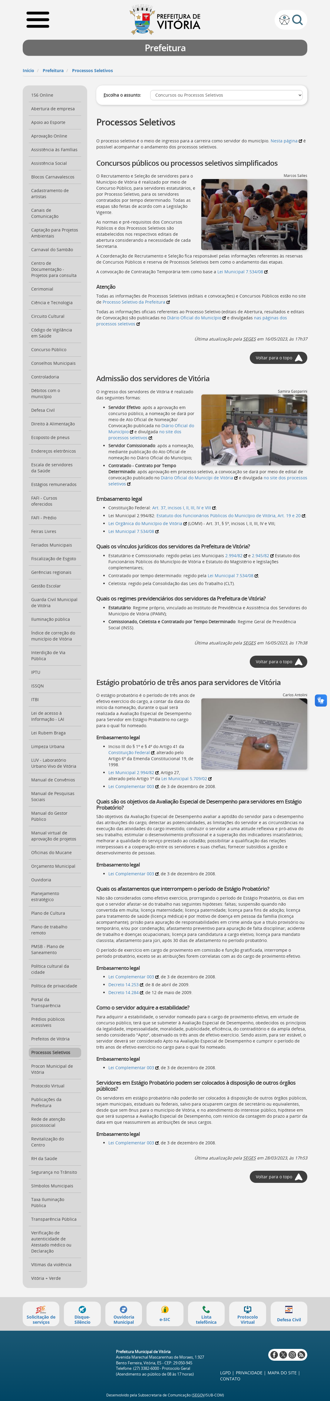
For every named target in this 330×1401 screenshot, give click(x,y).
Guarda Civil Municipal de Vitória (54, 602)
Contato (230, 1379)
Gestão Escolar (46, 586)
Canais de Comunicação (44, 213)
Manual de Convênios (53, 780)
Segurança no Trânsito (54, 1172)
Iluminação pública (50, 619)
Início (28, 70)
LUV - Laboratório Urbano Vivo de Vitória (53, 763)
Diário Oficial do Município (196, 318)
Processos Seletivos (92, 70)
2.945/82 (263, 555)
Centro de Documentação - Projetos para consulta (54, 269)
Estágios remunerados (54, 484)
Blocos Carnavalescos (52, 177)
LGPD (225, 1373)
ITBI (35, 699)
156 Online (42, 95)
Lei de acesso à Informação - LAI (47, 716)
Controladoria (45, 377)
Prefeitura (53, 70)
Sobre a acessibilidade (284, 20)
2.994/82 (236, 555)
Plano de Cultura (48, 913)
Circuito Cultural (47, 316)
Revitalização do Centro (47, 1142)
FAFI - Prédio (43, 518)
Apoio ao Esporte (48, 122)
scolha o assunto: (122, 95)
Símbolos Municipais (52, 1186)
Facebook (274, 1355)
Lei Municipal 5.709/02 (186, 778)
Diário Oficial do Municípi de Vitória (199, 478)
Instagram (292, 1355)
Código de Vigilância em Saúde (51, 333)
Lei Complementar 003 (133, 786)
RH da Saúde (44, 1158)
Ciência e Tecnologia (52, 302)
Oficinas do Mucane (51, 852)
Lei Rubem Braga (48, 733)
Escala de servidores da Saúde (52, 468)
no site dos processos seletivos (144, 435)
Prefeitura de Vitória (165, 20)
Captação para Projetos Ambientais (54, 233)
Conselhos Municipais (53, 363)
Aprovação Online (49, 136)
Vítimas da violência (51, 1264)
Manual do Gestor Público (49, 816)
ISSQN (37, 686)
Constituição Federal (131, 752)
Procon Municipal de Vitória (52, 1069)
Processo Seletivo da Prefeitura (136, 302)
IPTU (35, 672)
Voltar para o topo (274, 358)
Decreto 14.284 (125, 992)
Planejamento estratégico (45, 896)
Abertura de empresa (53, 108)
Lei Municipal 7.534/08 (242, 272)
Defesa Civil (43, 410)
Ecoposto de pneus (50, 437)
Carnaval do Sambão (52, 249)
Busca (297, 20)
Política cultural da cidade (50, 969)
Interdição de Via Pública (48, 655)
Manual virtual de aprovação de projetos (53, 836)
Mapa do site (282, 1373)
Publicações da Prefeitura (46, 1102)
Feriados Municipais (51, 545)
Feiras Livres (43, 531)
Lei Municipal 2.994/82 (133, 772)
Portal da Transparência (46, 1002)
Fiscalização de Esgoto (53, 558)
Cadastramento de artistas (50, 193)
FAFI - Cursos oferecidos (44, 501)
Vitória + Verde (46, 1278)
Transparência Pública (54, 1219)
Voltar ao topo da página (310, 1387)
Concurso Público (48, 349)
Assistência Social (49, 163)
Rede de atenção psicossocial (48, 1122)
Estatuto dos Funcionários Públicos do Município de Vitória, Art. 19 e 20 (231, 515)
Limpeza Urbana (47, 746)
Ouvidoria (41, 880)
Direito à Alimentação (53, 424)
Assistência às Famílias (54, 149)
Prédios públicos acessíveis (48, 1022)
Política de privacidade (54, 986)
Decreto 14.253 (125, 984)
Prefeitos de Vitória (50, 1039)
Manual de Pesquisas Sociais (52, 796)
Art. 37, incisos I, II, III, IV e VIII (184, 508)
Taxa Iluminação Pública (47, 1202)
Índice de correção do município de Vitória (53, 636)
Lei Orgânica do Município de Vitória (147, 523)
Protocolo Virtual (47, 1086)
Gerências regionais (51, 572)
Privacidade (249, 1373)
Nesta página (286, 141)
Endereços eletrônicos (53, 451)
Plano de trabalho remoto (49, 930)
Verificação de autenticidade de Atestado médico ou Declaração (51, 1242)
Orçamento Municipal (53, 866)
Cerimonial (42, 289)
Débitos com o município (45, 393)
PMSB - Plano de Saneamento (47, 949)
